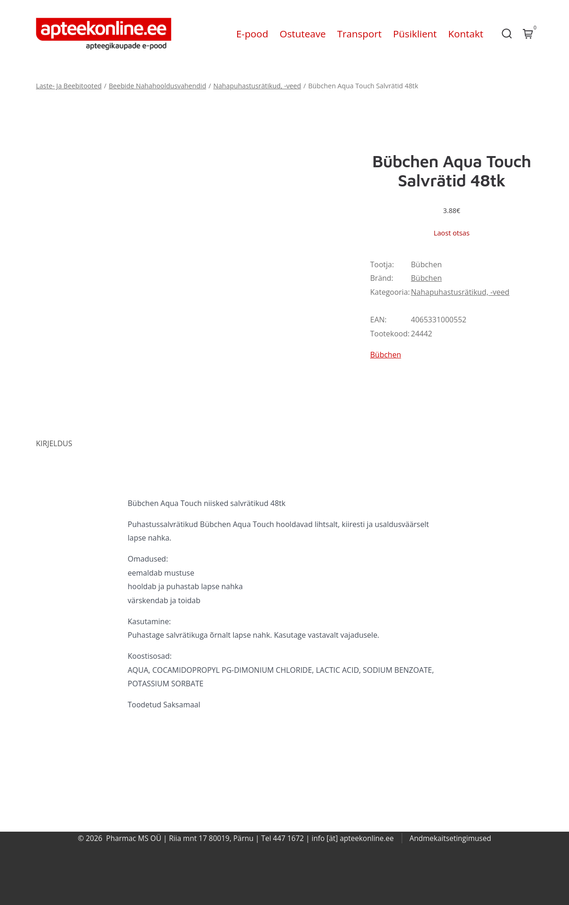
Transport (359, 33)
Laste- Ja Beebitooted (69, 85)
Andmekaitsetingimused (450, 838)
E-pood (252, 33)
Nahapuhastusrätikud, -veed (257, 85)
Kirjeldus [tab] (54, 443)
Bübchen (426, 278)
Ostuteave (303, 33)
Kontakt (465, 33)
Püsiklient (415, 33)
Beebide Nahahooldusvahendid (157, 85)
